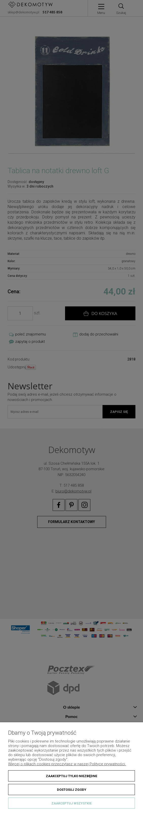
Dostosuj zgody (71, 790)
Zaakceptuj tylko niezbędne (71, 776)
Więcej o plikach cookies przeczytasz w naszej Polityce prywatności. (67, 764)
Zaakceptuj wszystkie (71, 803)
